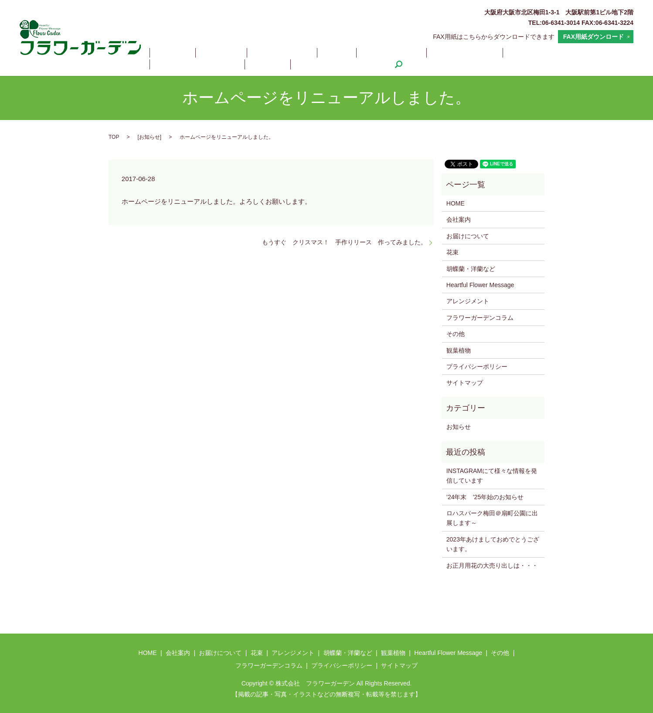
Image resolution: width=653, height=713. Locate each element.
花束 (294, 52)
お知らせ (149, 137)
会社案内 (202, 52)
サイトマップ (464, 382)
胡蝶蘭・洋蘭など (397, 52)
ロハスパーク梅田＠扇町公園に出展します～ (492, 518)
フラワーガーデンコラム (190, 64)
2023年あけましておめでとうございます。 (492, 544)
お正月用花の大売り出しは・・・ (492, 565)
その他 (572, 52)
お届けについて (251, 52)
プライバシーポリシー (476, 366)
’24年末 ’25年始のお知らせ (485, 497)
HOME (166, 52)
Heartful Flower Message (512, 52)
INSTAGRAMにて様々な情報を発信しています (491, 475)
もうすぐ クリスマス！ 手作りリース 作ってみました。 (344, 242)
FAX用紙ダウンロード (593, 36)
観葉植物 (449, 52)
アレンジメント (336, 52)
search (245, 64)
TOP (114, 137)
